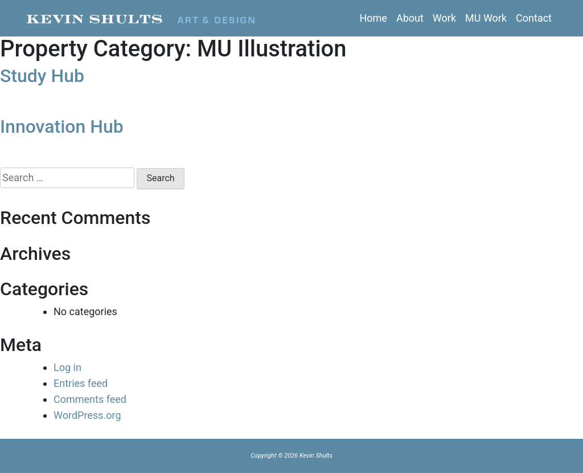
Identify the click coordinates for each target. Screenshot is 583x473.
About (410, 18)
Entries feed (81, 383)
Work (444, 18)
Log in (67, 367)
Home (373, 18)
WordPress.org (87, 415)
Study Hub (42, 76)
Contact (534, 18)
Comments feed (90, 399)
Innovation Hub (62, 126)
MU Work (486, 18)
